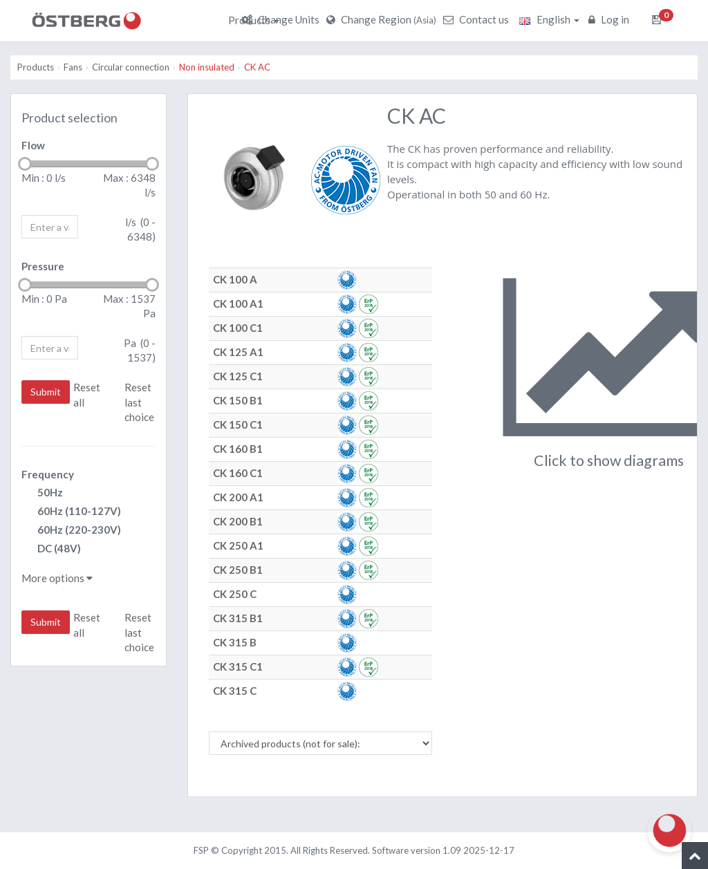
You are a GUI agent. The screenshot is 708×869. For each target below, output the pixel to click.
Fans (73, 67)
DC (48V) (51, 549)
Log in (610, 19)
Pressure (42, 266)
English (549, 19)
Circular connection (130, 67)
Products (253, 20)
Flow (33, 145)
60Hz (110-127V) (71, 512)
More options (57, 578)
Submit (45, 392)
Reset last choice (139, 402)
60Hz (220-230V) (71, 530)
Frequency (47, 474)
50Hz (42, 493)
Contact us (478, 19)
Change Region (383, 19)
